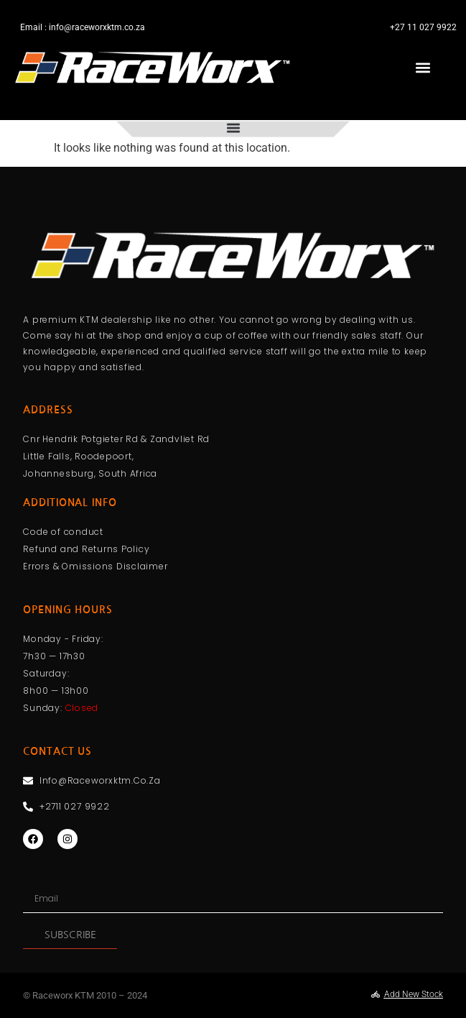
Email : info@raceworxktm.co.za (82, 27)
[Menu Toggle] (233, 123)
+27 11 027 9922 (423, 27)
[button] (423, 68)
